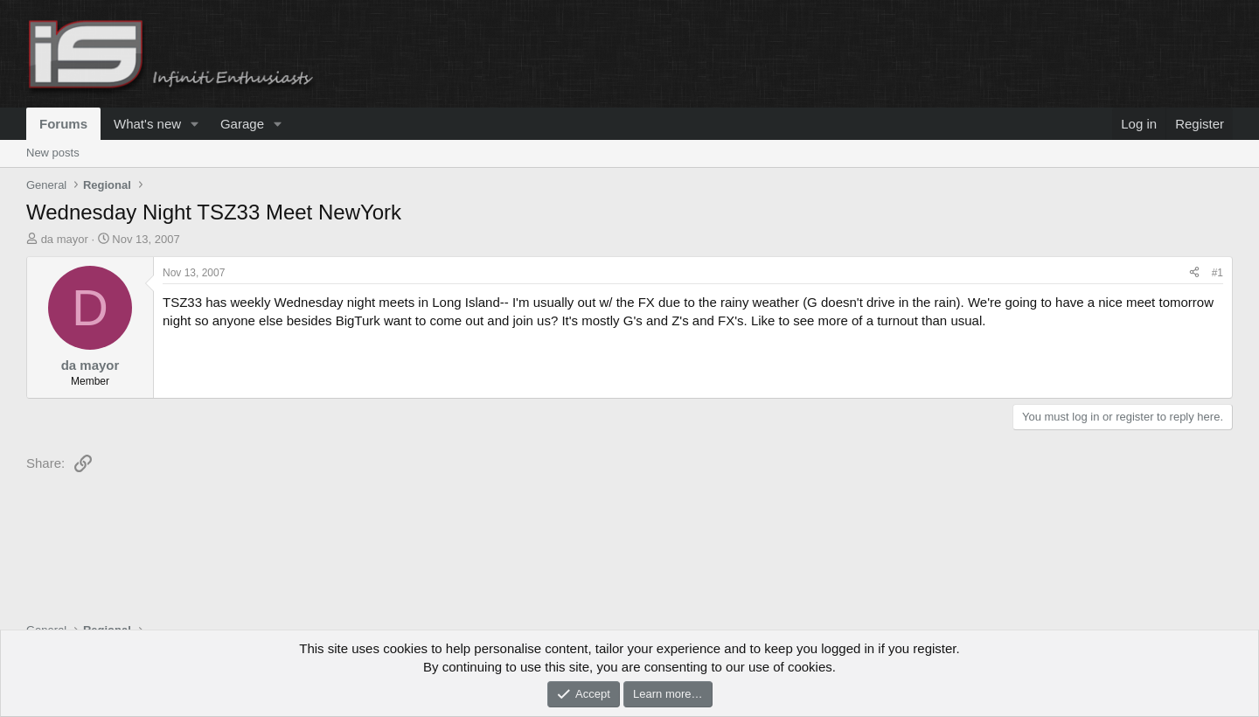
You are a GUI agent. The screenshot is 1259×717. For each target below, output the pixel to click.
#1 (1217, 273)
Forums (63, 123)
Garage (242, 123)
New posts (53, 152)
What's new (147, 123)
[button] (195, 124)
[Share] (1194, 273)
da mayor (64, 239)
